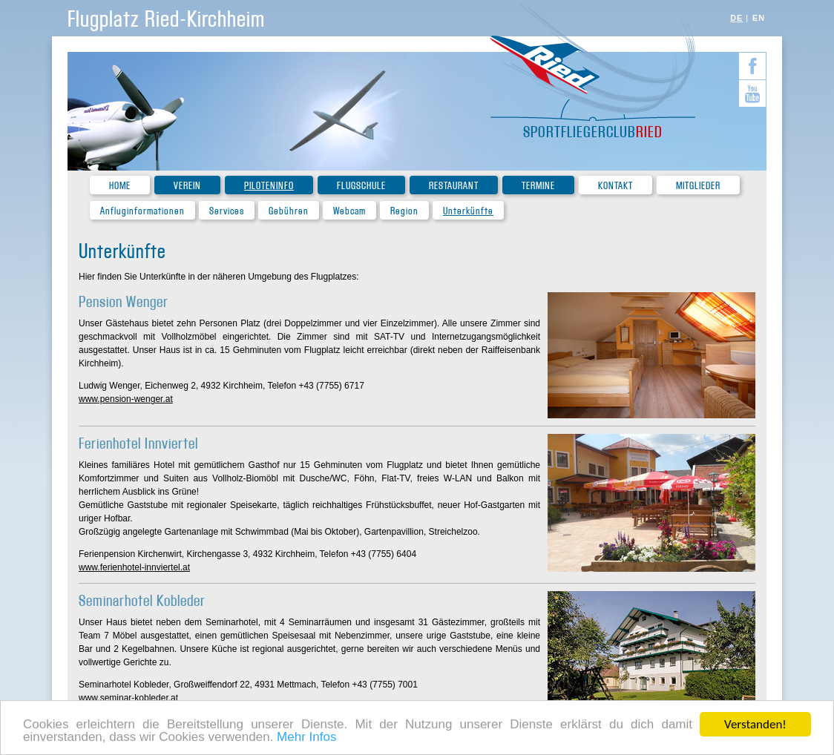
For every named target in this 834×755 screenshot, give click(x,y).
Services (226, 211)
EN (758, 17)
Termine (538, 185)
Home (120, 185)
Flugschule (361, 185)
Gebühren (289, 211)
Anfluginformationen (142, 211)
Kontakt (615, 185)
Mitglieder (698, 185)
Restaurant (454, 185)
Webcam (349, 211)
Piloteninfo (269, 185)
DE (736, 17)
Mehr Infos (306, 738)
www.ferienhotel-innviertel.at (134, 567)
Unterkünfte (468, 211)
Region (404, 211)
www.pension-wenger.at (126, 399)
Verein (187, 185)
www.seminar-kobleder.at (128, 698)
